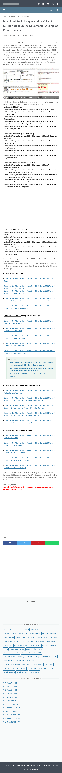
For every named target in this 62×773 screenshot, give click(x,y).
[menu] (4, 9)
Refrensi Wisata (37, 664)
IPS (43, 633)
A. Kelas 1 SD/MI (11, 683)
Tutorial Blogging (9, 672)
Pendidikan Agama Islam (12, 652)
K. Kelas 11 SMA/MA (12, 718)
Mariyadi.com (34, 770)
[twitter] (42, 3)
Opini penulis (54, 645)
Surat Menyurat (9, 668)
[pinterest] (57, 3)
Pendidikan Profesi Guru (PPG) (31, 652)
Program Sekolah (9, 660)
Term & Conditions (29, 765)
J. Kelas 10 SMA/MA (12, 715)
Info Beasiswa (51, 633)
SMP (51, 664)
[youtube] (47, 3)
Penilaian (29, 656)
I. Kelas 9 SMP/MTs (12, 711)
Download (44, 629)
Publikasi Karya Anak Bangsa (26, 660)
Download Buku (23, 633)
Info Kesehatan (9, 637)
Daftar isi (55, 765)
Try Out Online (31, 668)
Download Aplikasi (10, 633)
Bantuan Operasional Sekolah (13, 629)
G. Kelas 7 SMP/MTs (12, 704)
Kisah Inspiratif (51, 641)
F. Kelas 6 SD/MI (11, 700)
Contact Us (46, 765)
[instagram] (52, 3)
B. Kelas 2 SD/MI (11, 686)
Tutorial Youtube (22, 672)
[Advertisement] (31, 208)
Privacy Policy (17, 765)
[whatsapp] (52, 542)
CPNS (27, 629)
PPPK (6, 649)
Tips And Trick (20, 668)
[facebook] (38, 3)
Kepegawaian (40, 641)
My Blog (44, 645)
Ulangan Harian (35, 672)
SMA (45, 664)
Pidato (55, 656)
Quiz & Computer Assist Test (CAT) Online (17, 664)
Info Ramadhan (21, 637)
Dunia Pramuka (35, 633)
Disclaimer (8, 765)
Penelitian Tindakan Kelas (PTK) (14, 656)
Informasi (31, 637)
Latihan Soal (8, 645)
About (39, 765)
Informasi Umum (42, 637)
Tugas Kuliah (43, 668)
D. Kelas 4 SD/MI (11, 693)
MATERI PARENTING (20, 645)
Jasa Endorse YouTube (11, 641)
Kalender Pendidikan (27, 641)
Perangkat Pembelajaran (42, 656)
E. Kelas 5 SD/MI (11, 697)
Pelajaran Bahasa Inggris (34, 649)
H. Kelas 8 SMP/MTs (12, 708)
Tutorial (51, 668)
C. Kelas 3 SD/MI (11, 690)
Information (53, 637)
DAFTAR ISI (34, 629)
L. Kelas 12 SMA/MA (12, 722)
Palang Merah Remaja (17, 649)
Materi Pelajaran (35, 645)
